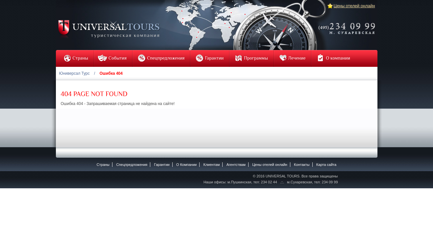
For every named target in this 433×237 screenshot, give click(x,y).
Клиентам (212, 165)
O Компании (186, 165)
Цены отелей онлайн (354, 5)
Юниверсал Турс (74, 73)
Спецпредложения (131, 165)
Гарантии (162, 165)
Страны (103, 165)
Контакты (302, 165)
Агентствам (236, 165)
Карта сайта (326, 165)
